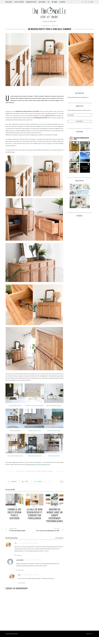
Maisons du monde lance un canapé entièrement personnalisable (54, 515)
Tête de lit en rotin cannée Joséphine (34, 405)
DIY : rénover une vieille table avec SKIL (48, 529)
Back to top (90, 634)
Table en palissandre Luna (15, 405)
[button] (74, 146)
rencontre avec (31, 2)
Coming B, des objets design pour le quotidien (14, 513)
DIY (49, 2)
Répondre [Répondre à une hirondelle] (21, 570)
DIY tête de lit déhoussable (19, 529)
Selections (42, 2)
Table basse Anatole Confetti (53, 405)
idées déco (8, 2)
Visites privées (19, 2)
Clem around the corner (44, 464)
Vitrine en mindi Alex (15, 430)
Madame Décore (31, 464)
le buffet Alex (35, 124)
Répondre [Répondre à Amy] (19, 555)
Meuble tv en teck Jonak (34, 430)
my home (54, 2)
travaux (49, 143)
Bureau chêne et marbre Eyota (15, 455)
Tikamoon (8, 111)
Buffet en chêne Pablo (53, 455)
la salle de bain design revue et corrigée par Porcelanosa (34, 513)
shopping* (47, 25)
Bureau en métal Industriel (34, 455)
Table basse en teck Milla (53, 430)
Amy (16, 543)
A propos (62, 2)
